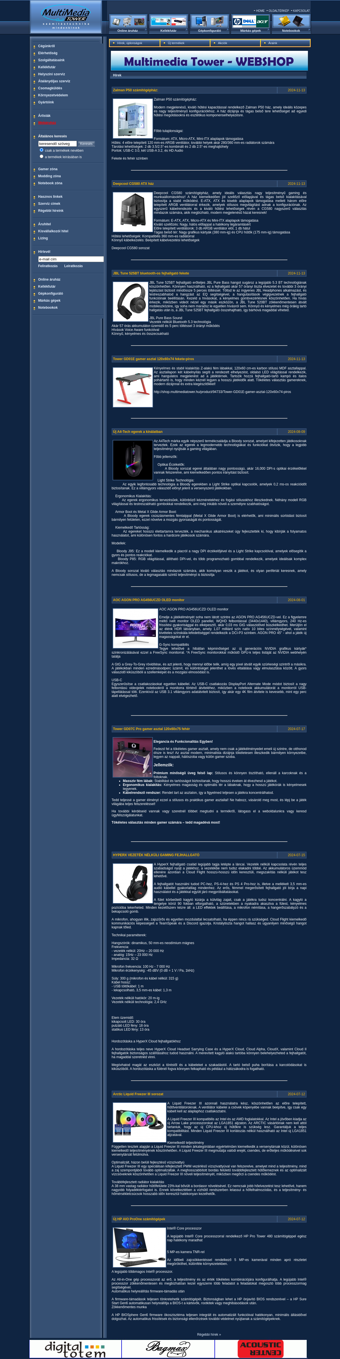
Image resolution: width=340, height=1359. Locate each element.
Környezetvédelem (53, 95)
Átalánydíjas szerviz (54, 81)
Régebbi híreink (51, 211)
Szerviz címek (49, 204)
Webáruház (47, 123)
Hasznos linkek (50, 197)
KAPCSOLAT (301, 10)
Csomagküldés (50, 88)
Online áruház (127, 30)
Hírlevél (44, 252)
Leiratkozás (73, 266)
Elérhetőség (48, 53)
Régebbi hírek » (209, 1335)
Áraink (273, 43)
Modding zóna (49, 176)
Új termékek (176, 43)
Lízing (43, 238)
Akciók (222, 43)
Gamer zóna (48, 169)
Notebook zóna (50, 183)
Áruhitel (44, 224)
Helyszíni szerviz (51, 74)
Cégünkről (46, 46)
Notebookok (291, 30)
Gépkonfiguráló (209, 30)
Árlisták (44, 116)
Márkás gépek (250, 30)
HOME (260, 10)
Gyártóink (46, 102)
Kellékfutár (168, 30)
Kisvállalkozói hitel (53, 231)
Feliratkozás (48, 266)
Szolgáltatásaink (51, 60)
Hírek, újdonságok (129, 43)
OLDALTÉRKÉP (279, 10)
